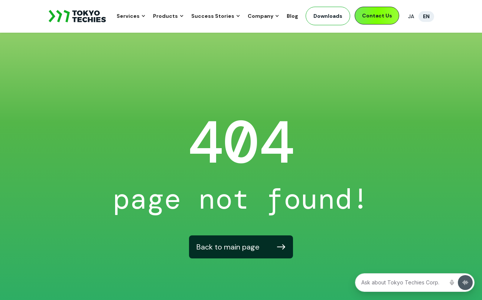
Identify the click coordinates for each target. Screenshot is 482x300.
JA (411, 16)
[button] (131, 16)
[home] (77, 16)
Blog (292, 16)
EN (426, 16)
